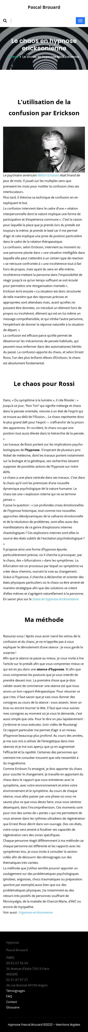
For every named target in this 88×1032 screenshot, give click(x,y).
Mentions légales (68, 1025)
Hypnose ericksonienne (36, 912)
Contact (11, 1002)
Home (13, 57)
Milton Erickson (48, 175)
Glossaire (12, 1007)
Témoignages (15, 991)
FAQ (9, 996)
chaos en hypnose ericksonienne (55, 599)
